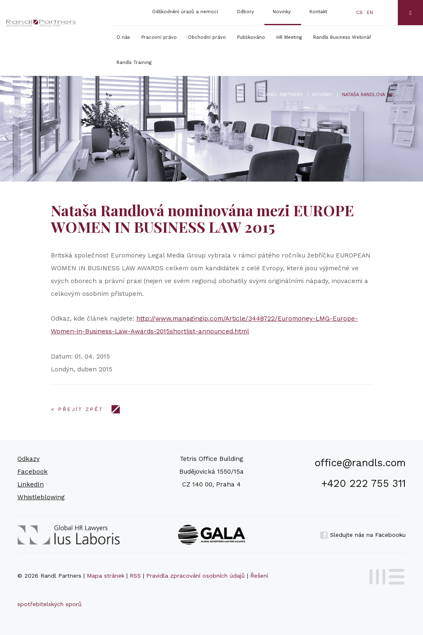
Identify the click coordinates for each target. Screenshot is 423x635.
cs (359, 12)
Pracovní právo (159, 37)
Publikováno (251, 37)
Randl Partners (283, 94)
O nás (123, 37)
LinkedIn (30, 484)
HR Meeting (289, 37)
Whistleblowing (41, 497)
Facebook (32, 471)
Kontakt (318, 11)
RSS (135, 575)
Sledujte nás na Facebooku (363, 534)
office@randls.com (360, 463)
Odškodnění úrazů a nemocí (185, 11)
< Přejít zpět (77, 409)
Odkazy (28, 459)
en (370, 12)
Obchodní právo (207, 37)
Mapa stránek (105, 575)
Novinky (282, 11)
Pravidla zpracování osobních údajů (195, 575)
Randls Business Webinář (342, 37)
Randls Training (134, 62)
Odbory (245, 11)
